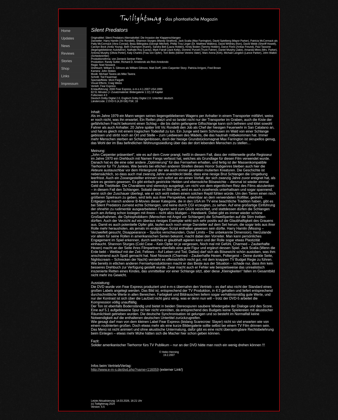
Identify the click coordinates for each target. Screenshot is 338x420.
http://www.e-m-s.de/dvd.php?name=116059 (125, 369)
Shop (65, 68)
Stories (66, 61)
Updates (67, 38)
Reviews (67, 53)
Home (65, 31)
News (65, 46)
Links (65, 76)
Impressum (69, 83)
